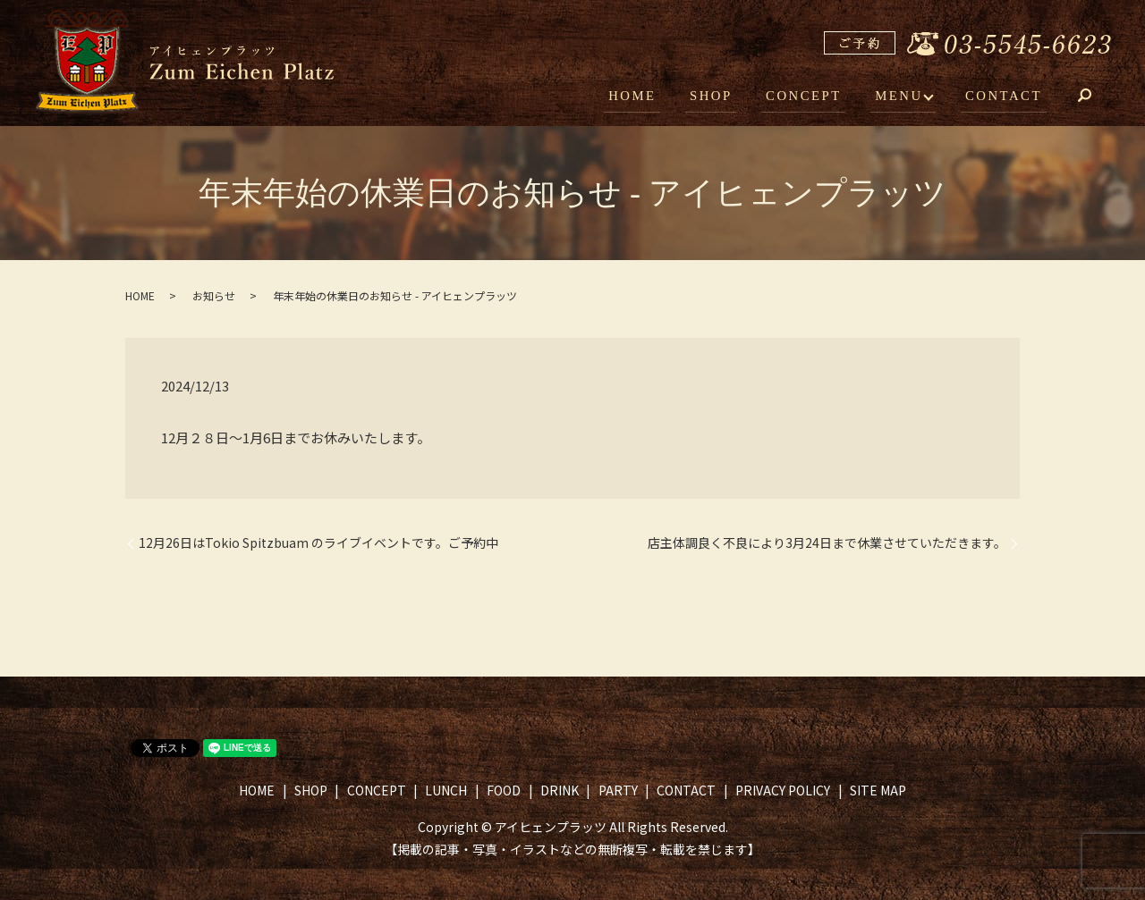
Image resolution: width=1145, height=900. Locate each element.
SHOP (724, 96)
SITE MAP (878, 790)
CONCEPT (812, 96)
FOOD (504, 790)
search (1097, 98)
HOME (651, 96)
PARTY (618, 790)
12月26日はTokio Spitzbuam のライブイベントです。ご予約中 (318, 542)
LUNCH (446, 790)
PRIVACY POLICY (782, 790)
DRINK (559, 790)
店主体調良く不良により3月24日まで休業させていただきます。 (827, 542)
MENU (902, 96)
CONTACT (1006, 96)
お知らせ (213, 295)
